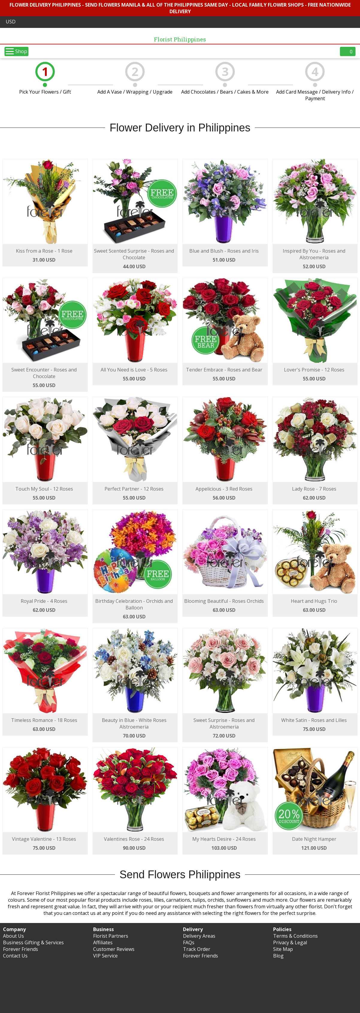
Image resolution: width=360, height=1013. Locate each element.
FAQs (188, 942)
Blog (278, 955)
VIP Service (105, 955)
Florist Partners (110, 936)
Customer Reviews (113, 949)
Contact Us (15, 955)
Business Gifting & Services (33, 942)
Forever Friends (20, 949)
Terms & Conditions (295, 936)
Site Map (283, 949)
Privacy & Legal (290, 942)
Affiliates (103, 942)
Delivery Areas (199, 936)
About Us (13, 936)
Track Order (196, 949)
